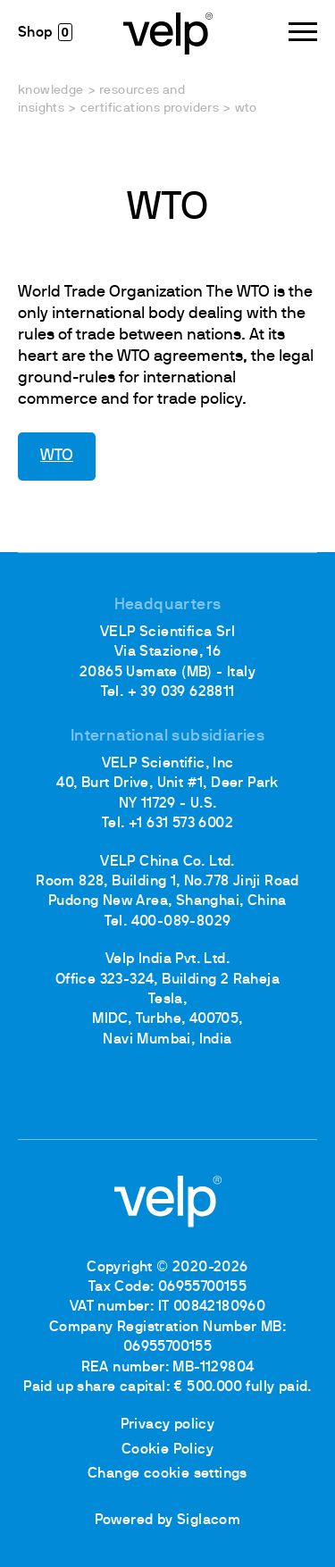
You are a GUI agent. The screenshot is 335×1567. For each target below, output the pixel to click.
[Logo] (168, 32)
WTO (56, 456)
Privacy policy (168, 1425)
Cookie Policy (167, 1450)
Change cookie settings (167, 1474)
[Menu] (303, 31)
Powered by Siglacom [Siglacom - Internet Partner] (168, 1520)
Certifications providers (150, 108)
